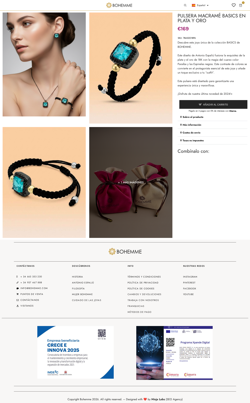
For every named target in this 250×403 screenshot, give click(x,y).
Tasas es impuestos (193, 140)
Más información (192, 125)
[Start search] (185, 5)
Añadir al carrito (215, 104)
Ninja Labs (158, 399)
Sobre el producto (193, 117)
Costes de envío (191, 132)
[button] (212, 117)
